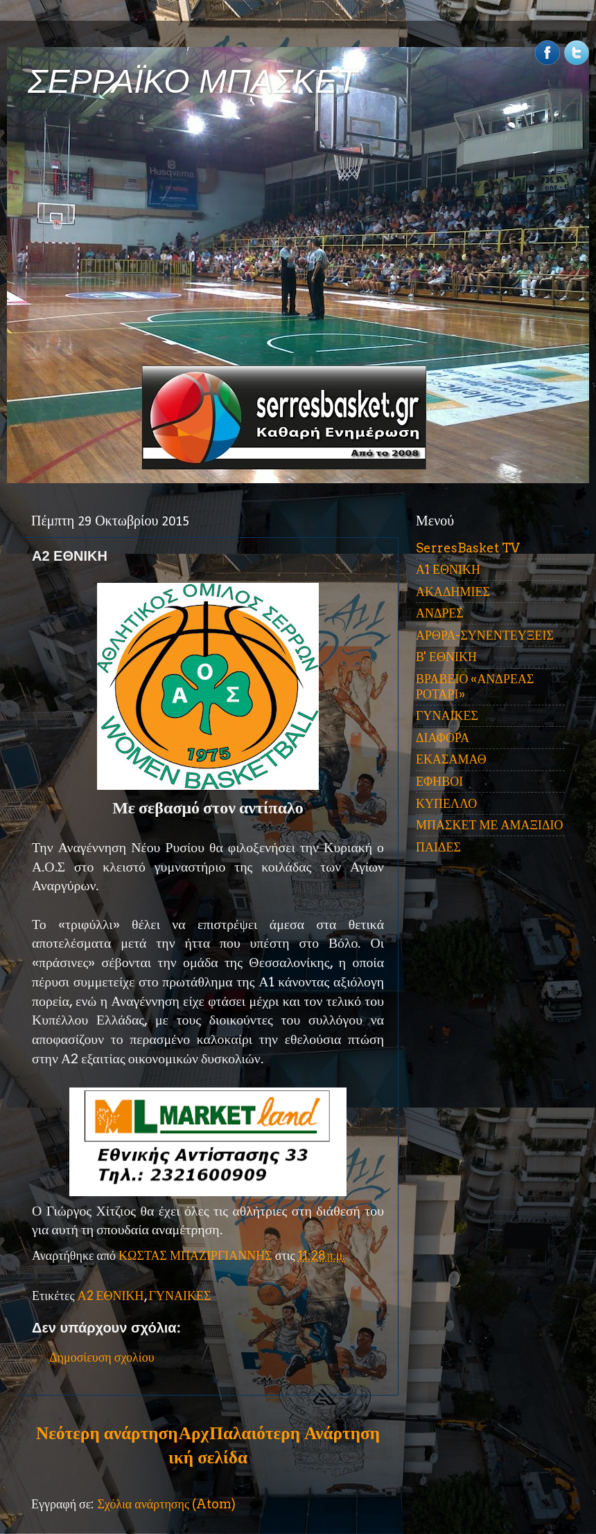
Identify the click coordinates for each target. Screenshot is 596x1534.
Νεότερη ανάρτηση (106, 1433)
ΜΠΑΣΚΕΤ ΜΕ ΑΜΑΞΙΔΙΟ (489, 825)
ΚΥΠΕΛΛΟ (446, 803)
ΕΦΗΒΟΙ (439, 781)
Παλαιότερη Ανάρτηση (294, 1433)
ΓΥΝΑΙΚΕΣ (180, 1295)
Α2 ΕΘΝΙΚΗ (111, 1295)
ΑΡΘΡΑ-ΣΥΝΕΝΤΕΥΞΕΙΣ (485, 635)
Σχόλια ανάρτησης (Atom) (166, 1504)
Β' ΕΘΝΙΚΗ (446, 656)
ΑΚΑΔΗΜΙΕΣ (453, 591)
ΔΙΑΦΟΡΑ (442, 737)
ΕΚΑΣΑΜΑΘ (451, 759)
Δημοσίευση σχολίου (102, 1357)
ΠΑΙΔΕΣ (438, 847)
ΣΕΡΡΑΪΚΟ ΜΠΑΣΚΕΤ (193, 81)
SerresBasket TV (468, 548)
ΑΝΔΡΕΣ (440, 613)
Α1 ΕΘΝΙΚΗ (448, 569)
